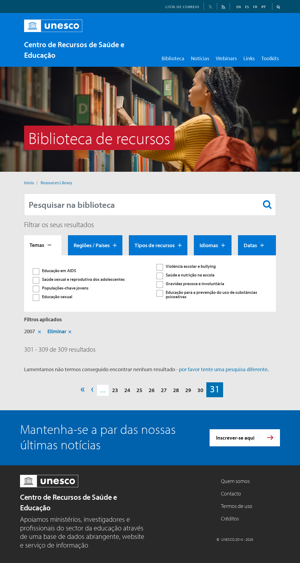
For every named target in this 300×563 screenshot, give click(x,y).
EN (238, 6)
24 (127, 390)
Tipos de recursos (155, 245)
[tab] (42, 245)
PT (264, 6)
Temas (37, 244)
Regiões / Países (92, 245)
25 (139, 390)
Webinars (226, 58)
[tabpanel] (150, 283)
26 (152, 390)
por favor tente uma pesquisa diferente (223, 369)
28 (176, 390)
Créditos (230, 518)
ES (247, 6)
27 (164, 390)
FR (255, 6)
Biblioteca (173, 58)
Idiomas (209, 245)
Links (249, 58)
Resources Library (56, 182)
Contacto (231, 493)
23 (115, 390)
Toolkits (270, 58)
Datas (250, 245)
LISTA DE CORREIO (182, 6)
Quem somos (235, 481)
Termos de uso (236, 505)
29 (188, 390)
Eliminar (56, 331)
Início (29, 182)
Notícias (200, 58)
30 (200, 390)
